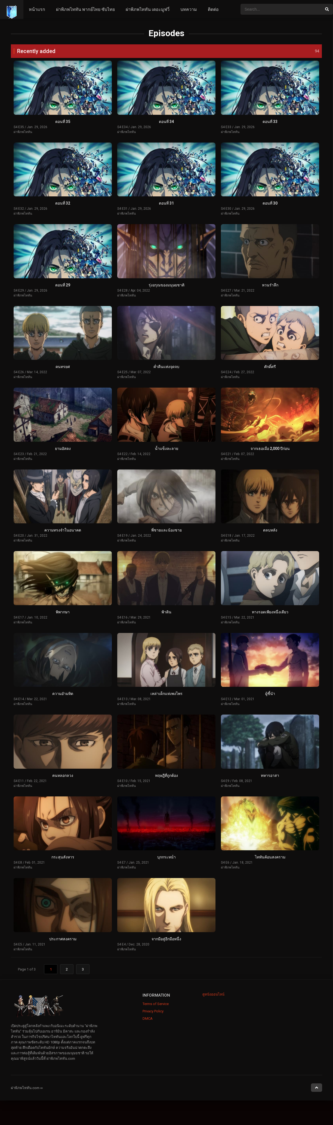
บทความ (188, 9)
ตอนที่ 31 (166, 203)
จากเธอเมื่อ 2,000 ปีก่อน (270, 448)
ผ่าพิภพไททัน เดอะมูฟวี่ (147, 9)
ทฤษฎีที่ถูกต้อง (166, 775)
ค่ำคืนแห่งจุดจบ (166, 366)
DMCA (148, 1018)
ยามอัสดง (63, 448)
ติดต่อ (213, 9)
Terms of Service (156, 1004)
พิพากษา (63, 612)
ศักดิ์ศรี (270, 366)
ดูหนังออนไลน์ (213, 994)
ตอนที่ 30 (270, 203)
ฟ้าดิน (166, 612)
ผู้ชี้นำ (270, 693)
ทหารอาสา (270, 775)
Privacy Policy (153, 1011)
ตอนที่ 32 (62, 203)
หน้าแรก (37, 9)
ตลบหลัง (270, 530)
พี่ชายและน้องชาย (166, 530)
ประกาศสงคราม (62, 939)
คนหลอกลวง (62, 775)
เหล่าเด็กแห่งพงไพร (166, 693)
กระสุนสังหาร (62, 857)
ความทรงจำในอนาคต (62, 530)
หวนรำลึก (270, 285)
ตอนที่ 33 (270, 121)
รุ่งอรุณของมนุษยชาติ (166, 285)
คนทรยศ (62, 366)
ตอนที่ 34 (166, 121)
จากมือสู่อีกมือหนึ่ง (166, 939)
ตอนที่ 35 (62, 121)
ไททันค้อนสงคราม (270, 857)
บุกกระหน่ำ (166, 857)
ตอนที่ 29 (62, 285)
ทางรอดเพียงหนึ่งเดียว (270, 612)
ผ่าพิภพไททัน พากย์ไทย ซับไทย (85, 9)
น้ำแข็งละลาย (166, 448)
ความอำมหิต (62, 693)
